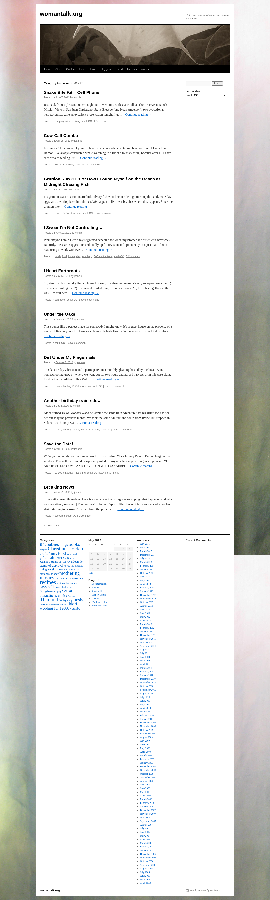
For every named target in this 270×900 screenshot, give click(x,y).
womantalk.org (61, 13)
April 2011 (145, 664)
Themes (95, 598)
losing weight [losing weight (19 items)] (47, 569)
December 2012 (148, 595)
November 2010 (148, 682)
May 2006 (145, 879)
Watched (146, 69)
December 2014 (148, 554)
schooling (60, 515)
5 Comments (133, 256)
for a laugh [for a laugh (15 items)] (72, 554)
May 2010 (145, 704)
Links (93, 69)
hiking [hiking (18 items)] (60, 557)
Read (119, 69)
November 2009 (148, 726)
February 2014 (147, 565)
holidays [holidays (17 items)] (69, 557)
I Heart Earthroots (62, 270)
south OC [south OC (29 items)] (64, 596)
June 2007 (145, 832)
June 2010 (145, 700)
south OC (86, 121)
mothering (80, 472)
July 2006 (145, 872)
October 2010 (147, 686)
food (64, 256)
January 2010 (146, 719)
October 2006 (147, 861)
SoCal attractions (64, 164)
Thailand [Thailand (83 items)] (49, 599)
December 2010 (148, 678)
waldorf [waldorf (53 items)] (70, 603)
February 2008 (147, 802)
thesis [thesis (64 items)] (77, 599)
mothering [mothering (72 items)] (69, 573)
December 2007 (148, 810)
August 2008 (146, 781)
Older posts (51, 525)
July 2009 (145, 740)
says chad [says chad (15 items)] (61, 587)
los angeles (74, 256)
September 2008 (148, 777)
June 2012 (145, 613)
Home (47, 69)
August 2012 (146, 605)
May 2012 (145, 616)
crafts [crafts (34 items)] (44, 553)
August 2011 (146, 649)
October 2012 (147, 602)
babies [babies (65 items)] (53, 544)
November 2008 (148, 770)
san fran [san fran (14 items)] (73, 583)
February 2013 (147, 587)
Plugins (95, 587)
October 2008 (147, 773)
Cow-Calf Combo (61, 135)
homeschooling (63, 386)
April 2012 (145, 620)
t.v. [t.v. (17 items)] (73, 595)
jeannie (77, 97)
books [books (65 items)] (74, 544)
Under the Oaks (59, 314)
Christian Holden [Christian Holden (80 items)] (65, 549)
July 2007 (145, 828)
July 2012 (145, 609)
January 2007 (146, 850)
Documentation (99, 583)
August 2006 (146, 868)
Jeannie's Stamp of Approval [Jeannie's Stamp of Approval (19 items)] (56, 561)
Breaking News (59, 487)
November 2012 (148, 598)
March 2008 (146, 799)
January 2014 (146, 569)
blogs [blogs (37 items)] (64, 544)
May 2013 (145, 580)
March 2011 (146, 667)
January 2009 (146, 762)
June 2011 (145, 657)
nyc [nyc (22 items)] (57, 578)
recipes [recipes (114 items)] (48, 582)
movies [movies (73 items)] (47, 577)
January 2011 (146, 675)
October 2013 (147, 573)
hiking (77, 121)
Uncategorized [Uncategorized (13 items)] (56, 604)
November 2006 (148, 857)
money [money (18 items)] (55, 573)
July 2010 (145, 697)
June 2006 (145, 875)
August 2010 (146, 693)
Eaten (82, 69)
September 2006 (148, 865)
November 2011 (148, 638)
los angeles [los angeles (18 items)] (77, 565)
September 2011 (148, 646)
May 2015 (145, 547)
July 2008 (145, 784)
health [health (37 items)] (51, 557)
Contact (70, 69)
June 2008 (145, 788)
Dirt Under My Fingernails (70, 357)
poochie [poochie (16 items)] (64, 578)
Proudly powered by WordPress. (205, 890)
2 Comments (94, 164)
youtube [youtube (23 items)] (75, 608)
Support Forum (99, 594)
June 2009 (145, 744)
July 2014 (145, 558)
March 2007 (146, 843)
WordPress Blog (99, 602)
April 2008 (145, 795)
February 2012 (147, 627)
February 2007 (147, 846)
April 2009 (145, 751)
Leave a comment (104, 213)
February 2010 (147, 715)
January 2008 (146, 806)
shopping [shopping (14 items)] (56, 591)
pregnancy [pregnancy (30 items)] (76, 578)
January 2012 (146, 631)
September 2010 (148, 689)
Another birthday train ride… (73, 400)
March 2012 (146, 624)
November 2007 (148, 813)
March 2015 (146, 551)
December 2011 (148, 635)
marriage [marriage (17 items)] (61, 569)
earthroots (60, 299)
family (58, 256)
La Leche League (64, 472)
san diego (87, 256)
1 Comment (100, 121)
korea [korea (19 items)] (67, 565)
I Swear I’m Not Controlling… (73, 227)
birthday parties (71, 429)
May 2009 (145, 748)
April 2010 (145, 708)
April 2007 (145, 839)
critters (68, 121)
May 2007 (145, 835)
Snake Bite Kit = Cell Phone (71, 92)
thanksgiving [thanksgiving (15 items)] (65, 600)
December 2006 (148, 854)
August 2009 (146, 737)
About (58, 69)
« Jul (90, 572)
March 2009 (146, 755)
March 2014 (146, 562)
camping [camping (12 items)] (43, 550)
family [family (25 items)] (53, 554)
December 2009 (148, 722)
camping (59, 121)
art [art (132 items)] (43, 544)
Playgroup (106, 69)
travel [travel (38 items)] (44, 604)
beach (58, 213)
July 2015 (145, 543)
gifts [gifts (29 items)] (43, 558)
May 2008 (145, 792)
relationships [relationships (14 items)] (63, 583)
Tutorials (132, 69)
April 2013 (145, 584)
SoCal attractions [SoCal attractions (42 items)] (56, 593)
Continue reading (138, 114)
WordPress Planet (100, 605)
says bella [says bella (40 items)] (48, 587)
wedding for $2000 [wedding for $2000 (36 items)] (54, 608)
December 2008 (148, 766)
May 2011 (145, 660)
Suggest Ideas (98, 591)
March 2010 (146, 711)
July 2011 (145, 653)
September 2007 (148, 821)
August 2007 (146, 824)
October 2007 (147, 817)
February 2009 (147, 759)
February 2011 (147, 671)
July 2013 (145, 576)
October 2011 (146, 642)
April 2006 (145, 883)
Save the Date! (58, 443)
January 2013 (146, 591)
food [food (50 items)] (62, 553)
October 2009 (147, 730)
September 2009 (148, 733)
